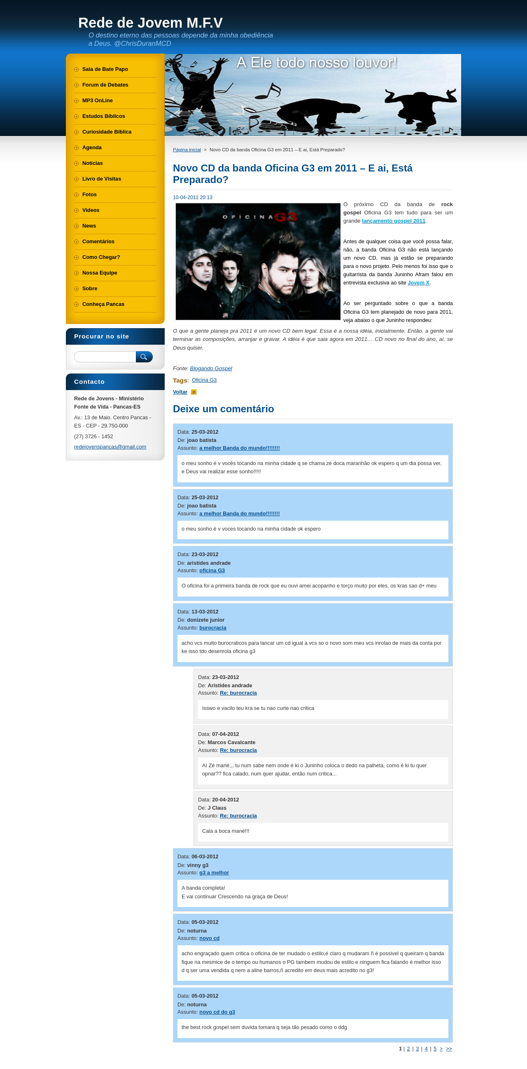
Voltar (180, 392)
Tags (180, 380)
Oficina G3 (204, 380)
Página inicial (187, 149)
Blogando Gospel (211, 368)
